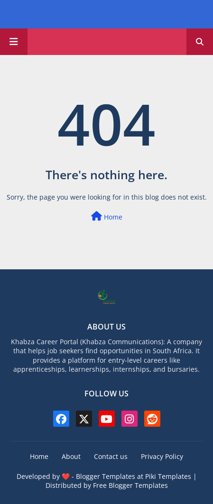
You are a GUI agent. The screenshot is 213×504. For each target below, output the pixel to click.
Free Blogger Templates (130, 485)
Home (106, 216)
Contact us (111, 456)
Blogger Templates (105, 476)
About (71, 456)
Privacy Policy (162, 456)
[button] (199, 41)
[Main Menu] (14, 41)
